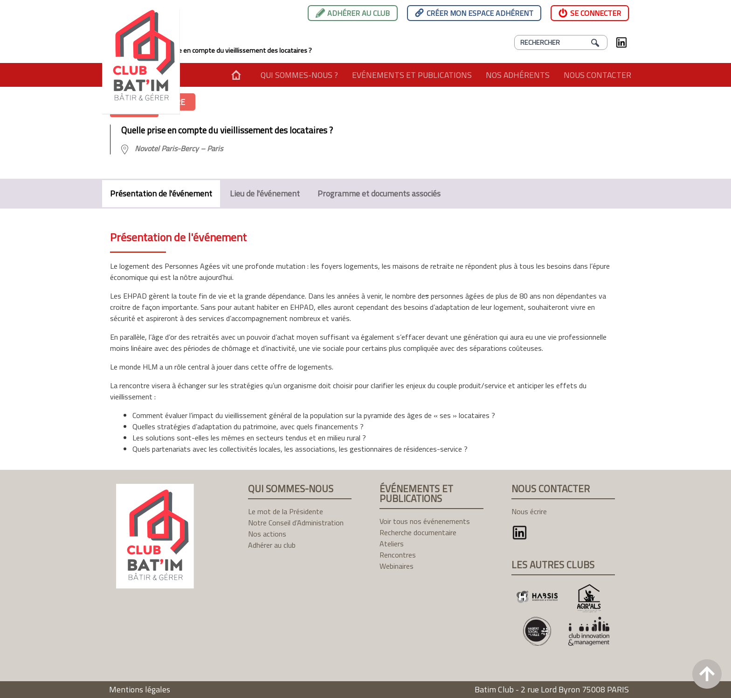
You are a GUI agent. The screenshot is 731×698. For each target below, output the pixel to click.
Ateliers (391, 543)
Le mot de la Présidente (285, 511)
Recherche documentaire (417, 532)
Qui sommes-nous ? (299, 75)
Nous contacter (597, 75)
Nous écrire (529, 511)
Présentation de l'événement (161, 193)
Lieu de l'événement (265, 193)
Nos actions (267, 533)
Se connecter (595, 13)
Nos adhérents (518, 75)
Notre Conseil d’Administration (296, 522)
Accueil (236, 75)
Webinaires (396, 566)
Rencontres (397, 554)
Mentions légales (139, 689)
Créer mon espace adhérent (480, 13)
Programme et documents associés (379, 193)
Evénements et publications (412, 75)
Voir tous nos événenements (424, 521)
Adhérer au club (358, 13)
